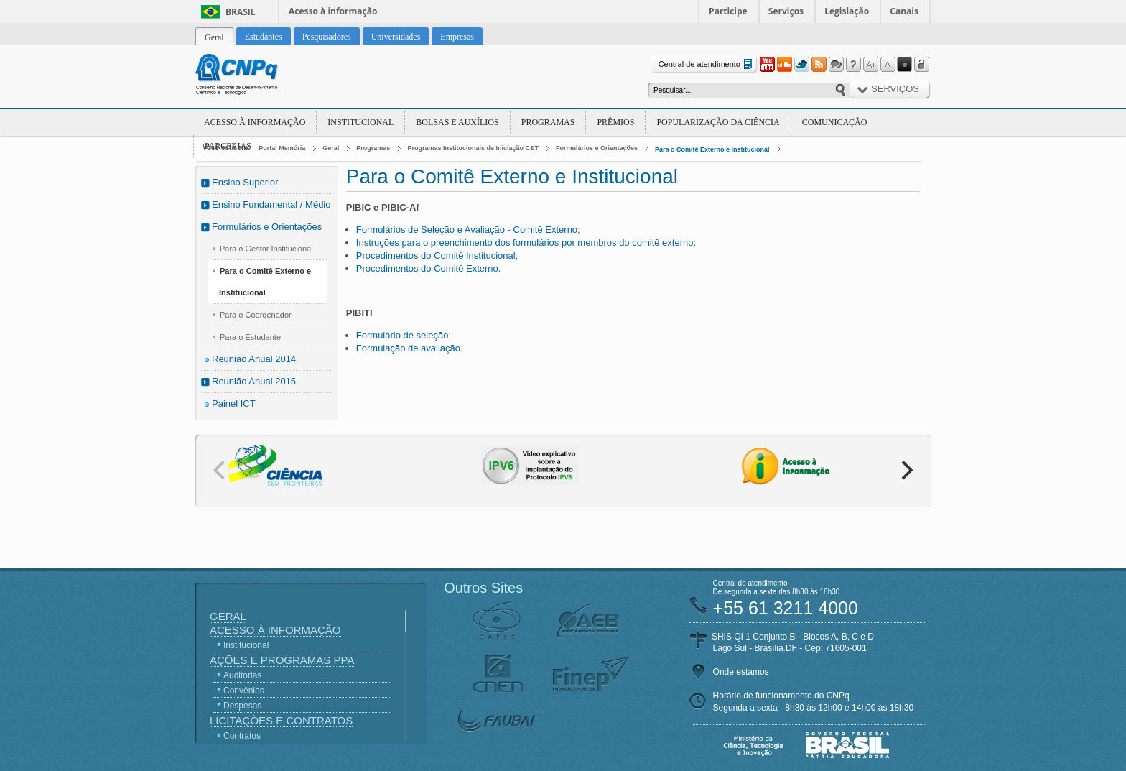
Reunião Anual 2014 (254, 359)
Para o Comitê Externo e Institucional (712, 149)
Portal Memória (282, 148)
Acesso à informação (333, 11)
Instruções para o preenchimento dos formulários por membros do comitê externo (525, 242)
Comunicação (834, 122)
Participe (728, 11)
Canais (904, 11)
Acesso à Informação (254, 122)
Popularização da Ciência (717, 122)
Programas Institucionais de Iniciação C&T (473, 148)
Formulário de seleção (402, 335)
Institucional (360, 122)
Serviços (786, 11)
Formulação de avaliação (408, 348)
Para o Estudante (250, 337)
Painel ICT (234, 403)
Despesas (242, 706)
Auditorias (242, 675)
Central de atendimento (707, 64)
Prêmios (615, 122)
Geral (330, 148)
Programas (548, 122)
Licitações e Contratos (281, 720)
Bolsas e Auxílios (457, 122)
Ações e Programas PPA (282, 660)
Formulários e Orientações (597, 148)
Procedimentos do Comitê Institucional (436, 255)
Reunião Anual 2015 (254, 381)
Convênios (243, 690)
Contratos (242, 736)
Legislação (846, 11)
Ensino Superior (245, 182)
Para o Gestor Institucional (266, 248)
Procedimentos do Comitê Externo (427, 268)
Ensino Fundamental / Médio (271, 204)
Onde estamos (741, 672)
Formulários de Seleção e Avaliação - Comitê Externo (466, 229)
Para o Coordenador (256, 314)
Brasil (240, 12)
